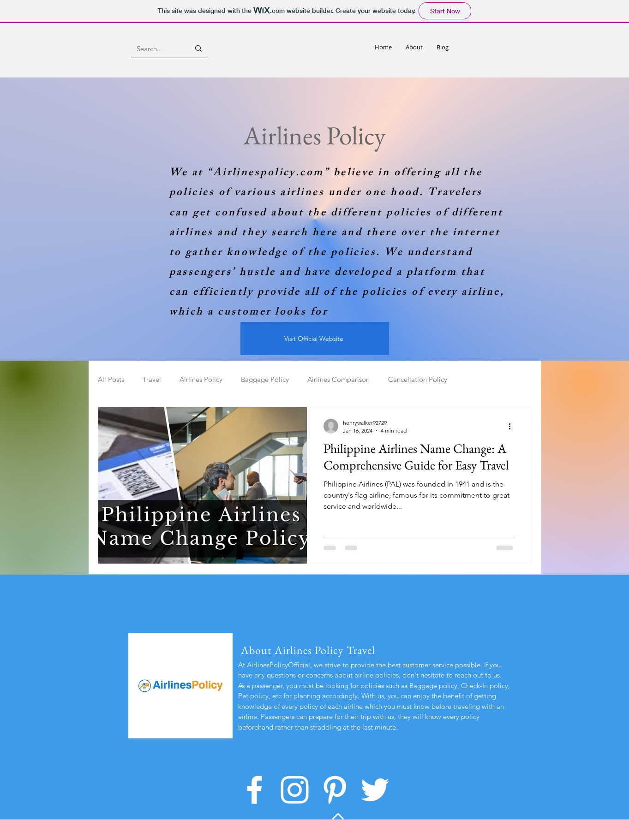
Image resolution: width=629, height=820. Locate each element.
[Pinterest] (334, 789)
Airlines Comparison (338, 379)
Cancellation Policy (417, 379)
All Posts (111, 379)
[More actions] (513, 426)
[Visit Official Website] (314, 338)
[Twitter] (375, 789)
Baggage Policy (265, 379)
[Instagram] (294, 789)
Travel (152, 379)
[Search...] (156, 48)
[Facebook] (254, 789)
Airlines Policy (201, 379)
